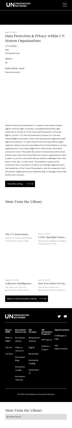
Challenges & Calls (60, 337)
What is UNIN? (8, 339)
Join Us (8, 347)
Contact (9, 353)
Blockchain (34, 353)
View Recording (15, 183)
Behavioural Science (34, 339)
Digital (31, 347)
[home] (17, 5)
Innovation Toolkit (20, 368)
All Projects (47, 339)
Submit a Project (46, 348)
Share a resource (19, 349)
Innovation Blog (20, 359)
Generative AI (34, 372)
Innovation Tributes (20, 378)
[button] (65, 4)
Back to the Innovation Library (22, 298)
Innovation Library (20, 339)
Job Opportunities (61, 347)
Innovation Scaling (34, 362)
